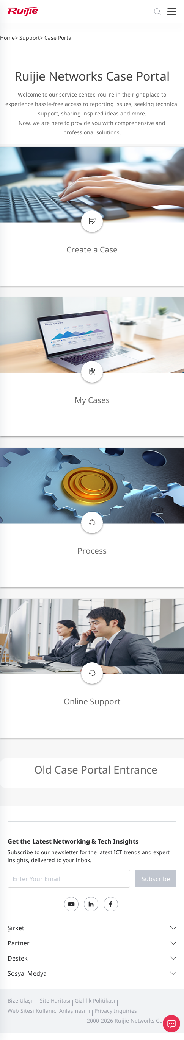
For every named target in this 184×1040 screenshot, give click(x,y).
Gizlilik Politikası (95, 1000)
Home (7, 37)
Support (29, 37)
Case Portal (58, 37)
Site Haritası (55, 1000)
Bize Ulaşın (22, 1000)
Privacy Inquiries (115, 1010)
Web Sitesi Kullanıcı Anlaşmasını (49, 1010)
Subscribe (156, 879)
